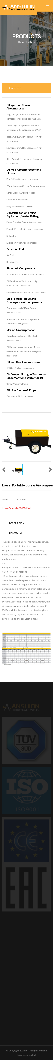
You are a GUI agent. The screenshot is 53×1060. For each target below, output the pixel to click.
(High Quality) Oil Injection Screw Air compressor (24, 139)
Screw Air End (15, 249)
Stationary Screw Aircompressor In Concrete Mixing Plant (24, 321)
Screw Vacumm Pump (17, 383)
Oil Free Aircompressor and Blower (24, 171)
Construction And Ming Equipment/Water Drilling (23, 214)
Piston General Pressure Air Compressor (26, 292)
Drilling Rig (11, 235)
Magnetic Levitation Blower (20, 206)
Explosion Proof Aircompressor (22, 242)
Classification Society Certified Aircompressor (22, 338)
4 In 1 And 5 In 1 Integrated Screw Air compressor (24, 161)
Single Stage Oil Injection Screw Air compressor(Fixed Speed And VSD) (24, 116)
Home (21, 42)
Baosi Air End (13, 262)
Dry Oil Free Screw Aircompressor (23, 179)
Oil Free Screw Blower (17, 199)
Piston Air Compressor (21, 268)
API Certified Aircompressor (20, 368)
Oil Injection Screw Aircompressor (18, 106)
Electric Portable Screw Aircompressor (26, 229)
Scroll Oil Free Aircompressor (21, 192)
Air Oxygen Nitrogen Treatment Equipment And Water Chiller (26, 376)
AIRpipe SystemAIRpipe (21, 390)
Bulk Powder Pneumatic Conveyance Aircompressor (24, 300)
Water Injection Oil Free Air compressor (26, 185)
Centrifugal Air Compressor (20, 396)
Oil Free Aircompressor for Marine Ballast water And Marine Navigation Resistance (24, 351)
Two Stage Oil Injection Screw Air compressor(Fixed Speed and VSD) (24, 127)
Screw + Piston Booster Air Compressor (26, 274)
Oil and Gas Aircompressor (24, 362)
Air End (10, 255)
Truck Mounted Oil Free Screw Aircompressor (21, 310)
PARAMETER (15, 532)
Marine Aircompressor (21, 330)
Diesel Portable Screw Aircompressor (25, 222)
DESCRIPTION (16, 523)
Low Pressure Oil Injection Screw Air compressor (24, 150)
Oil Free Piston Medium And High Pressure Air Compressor (22, 283)
